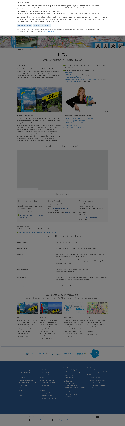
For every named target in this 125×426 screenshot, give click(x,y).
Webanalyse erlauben (24, 25)
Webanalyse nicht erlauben (42, 25)
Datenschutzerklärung (49, 31)
